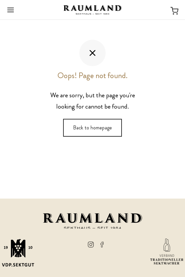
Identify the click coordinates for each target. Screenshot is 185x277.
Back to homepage (92, 127)
